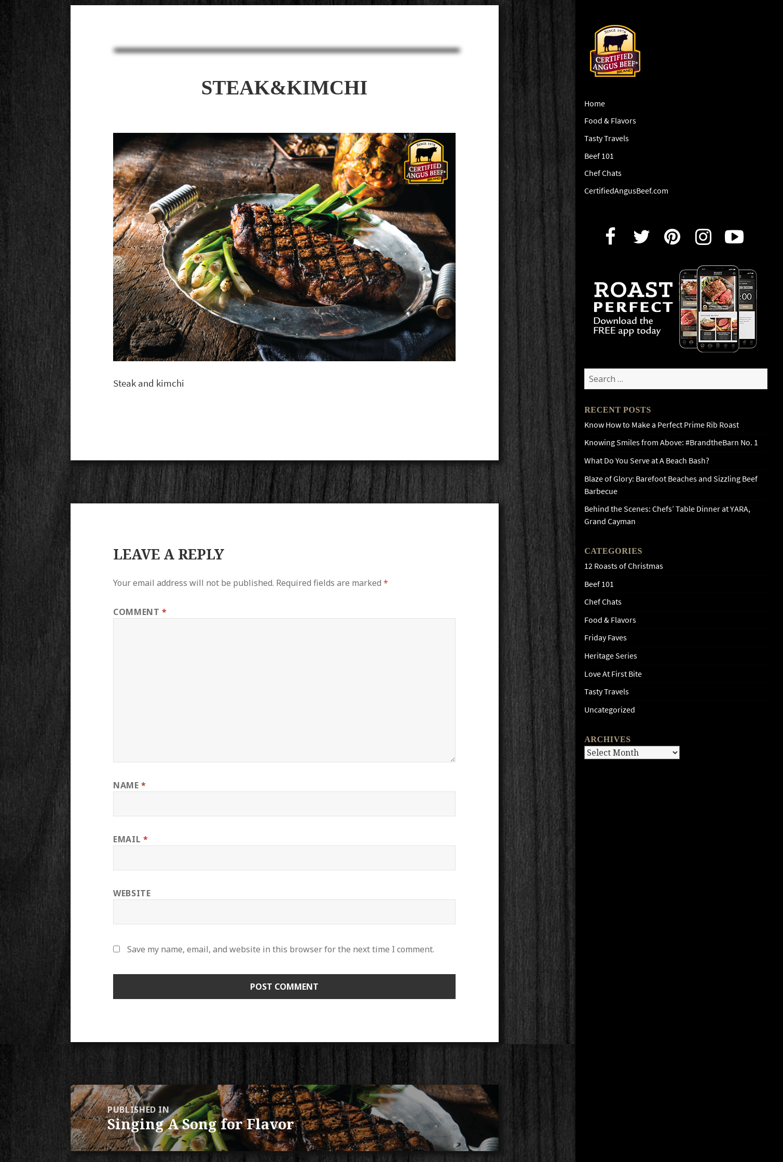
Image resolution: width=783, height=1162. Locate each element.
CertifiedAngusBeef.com (626, 190)
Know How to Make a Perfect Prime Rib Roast (661, 424)
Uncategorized (609, 709)
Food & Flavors (610, 120)
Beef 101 (599, 156)
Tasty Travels (606, 138)
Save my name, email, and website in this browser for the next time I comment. (280, 949)
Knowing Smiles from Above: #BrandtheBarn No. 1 (671, 442)
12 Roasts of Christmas (623, 566)
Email (130, 839)
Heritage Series (610, 655)
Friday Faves (605, 637)
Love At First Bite (613, 673)
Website (131, 893)
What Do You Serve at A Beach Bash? (646, 460)
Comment (140, 612)
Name (129, 785)
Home (594, 103)
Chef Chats (603, 173)
